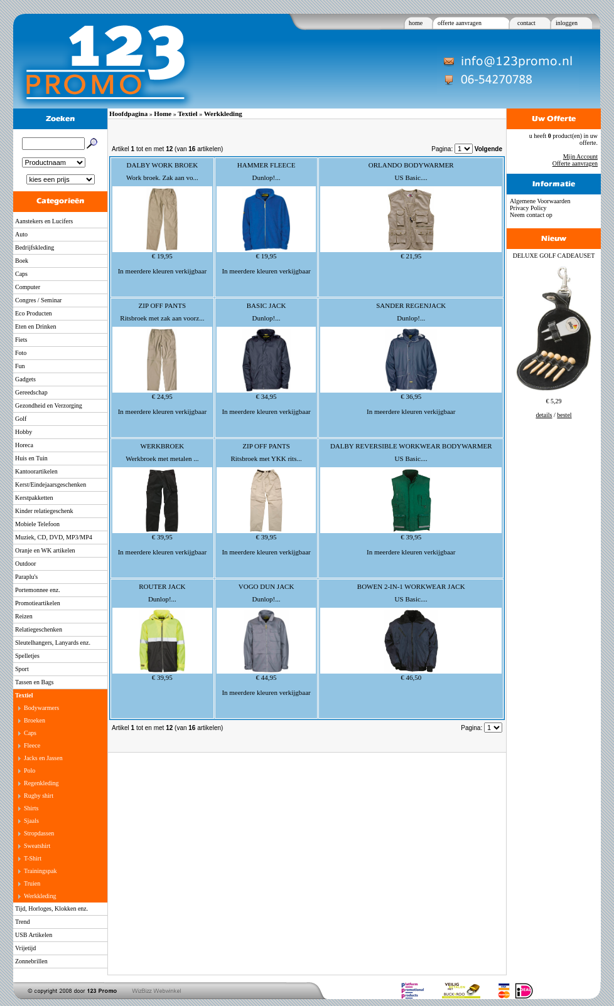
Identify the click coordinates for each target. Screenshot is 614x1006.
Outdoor (25, 563)
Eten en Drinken (36, 326)
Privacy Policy (528, 207)
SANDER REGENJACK (411, 305)
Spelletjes (27, 655)
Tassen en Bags (34, 682)
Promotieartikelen (37, 603)
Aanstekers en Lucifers (44, 221)
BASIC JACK (266, 305)
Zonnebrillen (31, 961)
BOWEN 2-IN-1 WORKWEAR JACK (411, 586)
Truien (32, 883)
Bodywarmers (41, 707)
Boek (21, 260)
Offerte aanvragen (575, 163)
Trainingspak (40, 870)
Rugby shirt (38, 795)
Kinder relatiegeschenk (44, 510)
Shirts (31, 808)
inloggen (567, 22)
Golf (20, 418)
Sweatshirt (37, 845)
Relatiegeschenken (38, 629)
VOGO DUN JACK (266, 586)
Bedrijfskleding (34, 247)
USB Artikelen (33, 934)
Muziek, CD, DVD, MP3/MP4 (53, 537)
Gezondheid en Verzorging (48, 405)
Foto (20, 352)
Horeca (24, 445)
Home (162, 113)
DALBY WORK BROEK (162, 165)
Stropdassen (39, 833)
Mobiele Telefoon (37, 524)
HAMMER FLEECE (266, 165)
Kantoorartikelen (36, 471)
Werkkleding (40, 895)
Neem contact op (531, 214)
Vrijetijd (25, 948)
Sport (22, 668)
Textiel (24, 695)
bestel (564, 414)
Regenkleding (41, 783)
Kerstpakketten (34, 497)
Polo (29, 770)
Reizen (24, 616)
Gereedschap (31, 392)
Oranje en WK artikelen (45, 550)
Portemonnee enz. (37, 589)
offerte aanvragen (460, 22)
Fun (20, 366)
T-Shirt (32, 858)
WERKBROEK (163, 446)
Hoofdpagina (128, 113)
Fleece (32, 745)
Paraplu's (26, 576)
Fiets (21, 339)
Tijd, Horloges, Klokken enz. (51, 908)
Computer (27, 286)
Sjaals (31, 820)
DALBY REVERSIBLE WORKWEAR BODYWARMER (411, 446)
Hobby (23, 431)
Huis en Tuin (31, 458)
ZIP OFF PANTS (162, 305)
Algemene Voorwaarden (540, 201)
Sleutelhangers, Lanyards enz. (52, 642)
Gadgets (25, 379)
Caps (21, 273)
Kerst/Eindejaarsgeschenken (50, 484)
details (544, 414)
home (416, 22)
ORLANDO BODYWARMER (411, 165)
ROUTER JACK (162, 586)
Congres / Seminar (38, 300)
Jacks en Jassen (43, 757)
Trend (22, 921)
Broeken (34, 720)
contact (526, 22)
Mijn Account (580, 156)
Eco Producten (33, 313)
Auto (21, 234)
